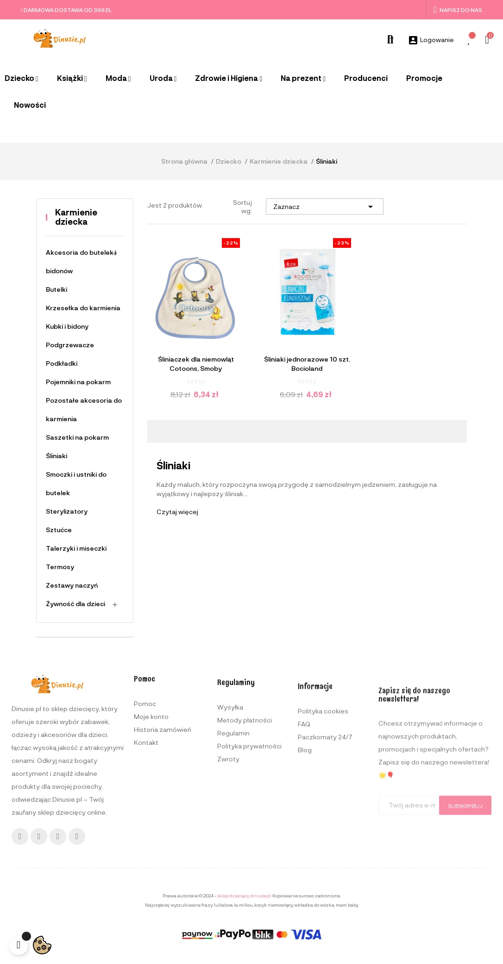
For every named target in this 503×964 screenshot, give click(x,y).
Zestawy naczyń (72, 585)
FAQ (304, 858)
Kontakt (146, 851)
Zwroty (228, 881)
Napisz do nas (458, 9)
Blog (305, 884)
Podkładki (61, 363)
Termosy (60, 567)
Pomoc (145, 813)
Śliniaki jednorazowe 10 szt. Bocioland (307, 363)
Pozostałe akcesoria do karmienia (84, 409)
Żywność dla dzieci (75, 604)
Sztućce (59, 530)
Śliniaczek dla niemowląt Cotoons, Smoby (196, 363)
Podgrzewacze (70, 345)
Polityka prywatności (249, 868)
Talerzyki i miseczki (76, 548)
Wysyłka (230, 830)
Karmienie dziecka (76, 217)
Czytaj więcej (177, 512)
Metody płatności (244, 843)
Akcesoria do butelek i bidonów (81, 261)
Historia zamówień (162, 838)
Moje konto (151, 825)
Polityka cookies (323, 845)
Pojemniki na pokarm (78, 382)
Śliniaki (56, 456)
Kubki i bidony (67, 326)
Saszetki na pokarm (77, 437)
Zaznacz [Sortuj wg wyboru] (324, 206)
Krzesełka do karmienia (83, 308)
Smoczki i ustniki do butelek (76, 483)
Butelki (56, 289)
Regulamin (233, 856)
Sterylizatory (67, 511)
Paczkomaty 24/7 (325, 871)
